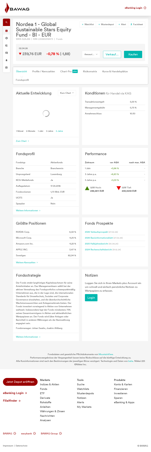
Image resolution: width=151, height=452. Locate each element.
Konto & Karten (123, 384)
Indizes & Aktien (49, 384)
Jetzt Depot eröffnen (20, 382)
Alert (122, 24)
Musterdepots (85, 393)
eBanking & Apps (124, 402)
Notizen (81, 397)
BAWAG (9, 433)
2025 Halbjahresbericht (96, 243)
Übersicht (21, 71)
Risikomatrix (90, 71)
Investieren (120, 393)
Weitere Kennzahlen (27, 262)
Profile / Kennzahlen (43, 71)
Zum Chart (22, 141)
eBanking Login (135, 7)
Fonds (43, 388)
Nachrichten (47, 415)
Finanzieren (121, 388)
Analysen (45, 420)
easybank (28, 433)
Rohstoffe (45, 402)
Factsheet (136, 24)
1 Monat (19, 131)
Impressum (8, 446)
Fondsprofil (22, 79)
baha (130, 361)
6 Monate (30, 131)
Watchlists (83, 388)
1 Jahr (40, 131)
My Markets (84, 406)
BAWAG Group (51, 433)
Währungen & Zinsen (52, 411)
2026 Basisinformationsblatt (99, 238)
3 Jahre (49, 131)
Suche (80, 384)
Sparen (118, 397)
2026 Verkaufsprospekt (96, 232)
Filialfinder (12, 400)
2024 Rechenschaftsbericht (98, 249)
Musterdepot (106, 24)
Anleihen (45, 406)
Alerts (80, 402)
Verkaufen (112, 54)
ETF (42, 393)
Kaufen (133, 54)
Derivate (45, 397)
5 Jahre (59, 131)
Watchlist (88, 24)
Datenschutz (21, 446)
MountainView (106, 354)
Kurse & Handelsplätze (115, 71)
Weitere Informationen (28, 210)
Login (91, 297)
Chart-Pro (69, 71)
